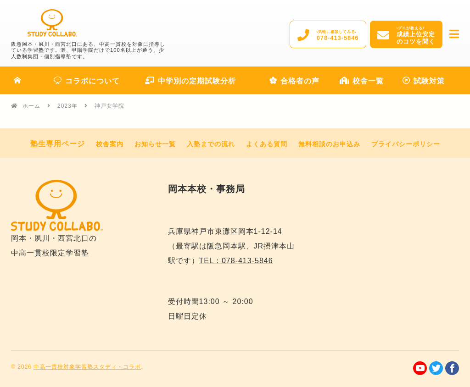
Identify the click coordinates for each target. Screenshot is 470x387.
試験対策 (424, 81)
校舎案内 (109, 144)
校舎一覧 (362, 81)
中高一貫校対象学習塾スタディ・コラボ (87, 367)
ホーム (31, 106)
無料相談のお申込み (329, 144)
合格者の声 (294, 81)
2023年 (67, 106)
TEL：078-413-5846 (236, 261)
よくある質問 (266, 144)
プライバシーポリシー (405, 144)
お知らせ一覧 (155, 144)
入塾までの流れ (211, 144)
